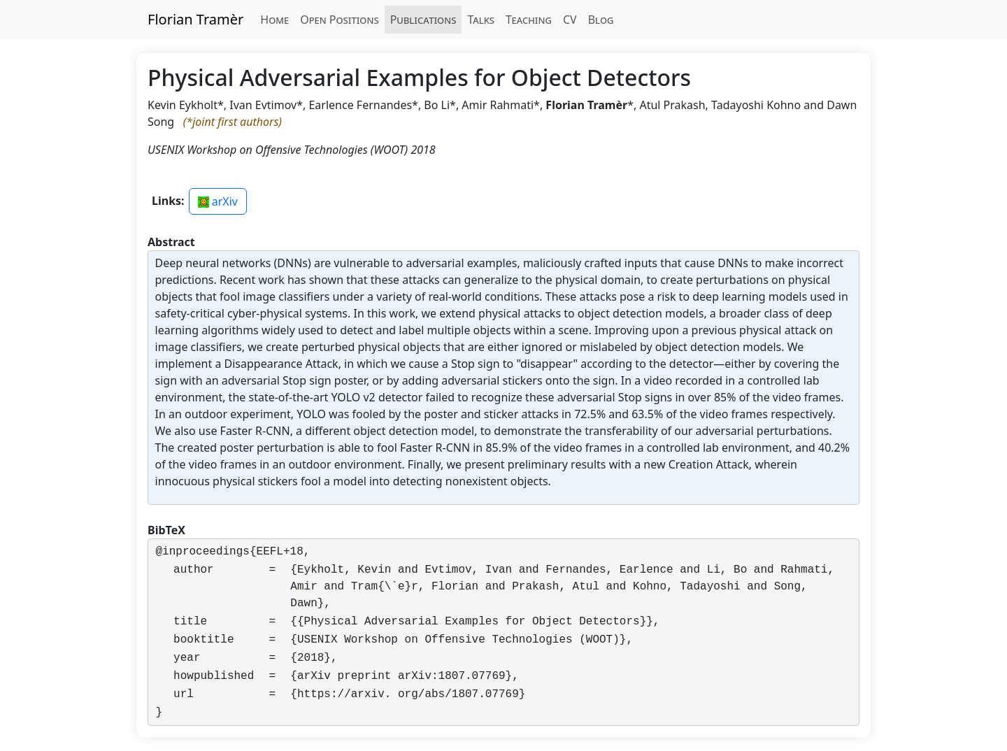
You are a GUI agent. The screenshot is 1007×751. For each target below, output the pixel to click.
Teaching (529, 19)
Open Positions (339, 19)
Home (274, 19)
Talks (480, 19)
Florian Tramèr (195, 19)
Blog (601, 19)
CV (570, 19)
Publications (423, 19)
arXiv (218, 201)
